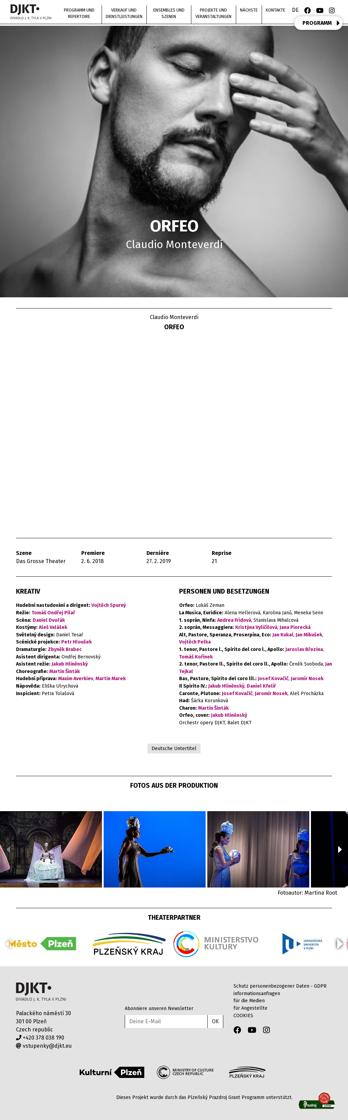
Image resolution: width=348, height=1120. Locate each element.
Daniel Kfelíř (261, 686)
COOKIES (243, 1016)
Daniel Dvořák (49, 620)
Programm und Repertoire (79, 13)
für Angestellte (250, 1008)
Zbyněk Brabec (65, 649)
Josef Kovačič (273, 679)
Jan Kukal (283, 635)
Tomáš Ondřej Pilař (53, 613)
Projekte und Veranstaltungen (213, 13)
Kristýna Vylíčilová (256, 627)
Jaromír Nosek (307, 679)
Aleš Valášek (53, 627)
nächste (249, 10)
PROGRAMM (321, 23)
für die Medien (249, 1001)
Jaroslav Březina (304, 649)
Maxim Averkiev (75, 679)
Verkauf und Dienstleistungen (124, 13)
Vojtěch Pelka (195, 642)
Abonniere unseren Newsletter (159, 1008)
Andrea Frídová (234, 620)
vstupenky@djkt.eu (44, 1046)
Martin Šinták (64, 671)
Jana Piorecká (295, 627)
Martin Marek (110, 679)
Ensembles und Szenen (169, 13)
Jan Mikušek (309, 635)
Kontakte (275, 10)
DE (295, 10)
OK (215, 1021)
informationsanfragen (256, 993)
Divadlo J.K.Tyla (41, 992)
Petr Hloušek (76, 642)
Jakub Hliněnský (70, 664)
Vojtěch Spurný (108, 605)
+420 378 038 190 (40, 1037)
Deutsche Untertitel (174, 748)
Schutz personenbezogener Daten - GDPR (280, 986)
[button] (340, 849)
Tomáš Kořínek (196, 657)
